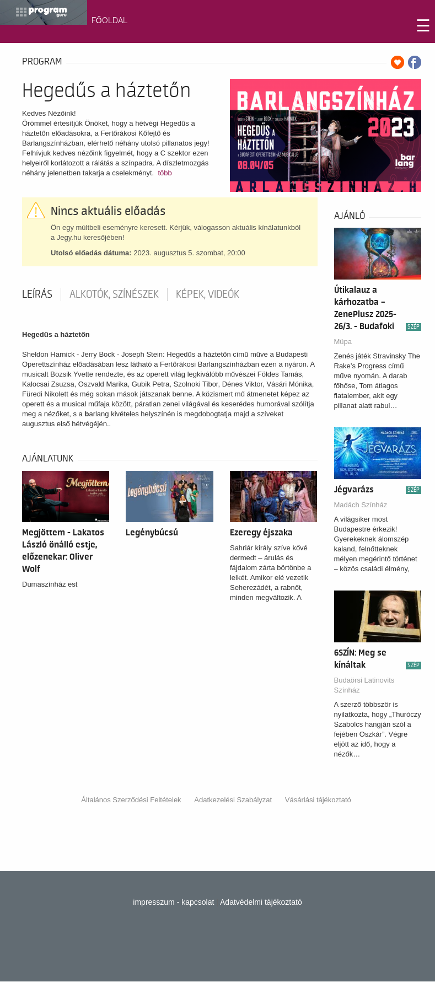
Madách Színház (361, 505)
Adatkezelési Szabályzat (233, 800)
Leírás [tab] (37, 294)
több (164, 173)
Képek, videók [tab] (207, 294)
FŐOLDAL (109, 20)
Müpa (343, 341)
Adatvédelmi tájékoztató (261, 902)
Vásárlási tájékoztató (318, 800)
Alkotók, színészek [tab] (114, 294)
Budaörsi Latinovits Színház (364, 685)
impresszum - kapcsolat (173, 902)
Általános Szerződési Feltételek (131, 800)
